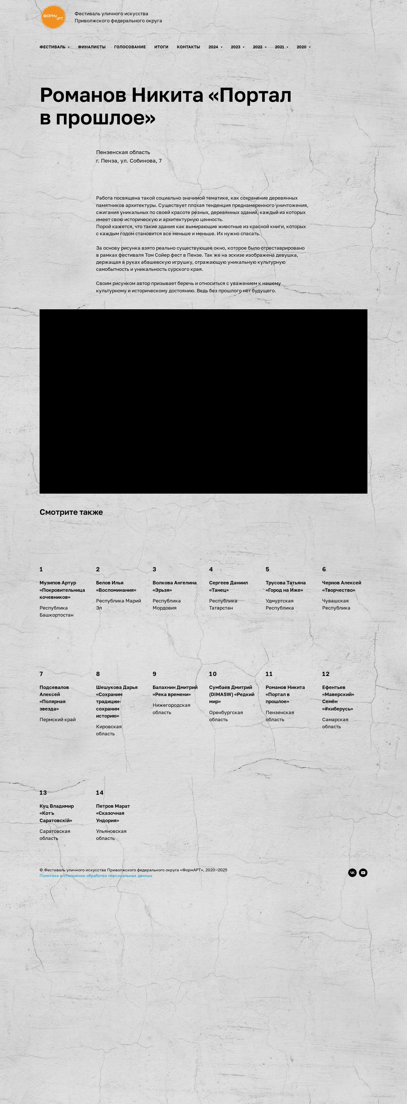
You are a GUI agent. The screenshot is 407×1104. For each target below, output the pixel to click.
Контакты (188, 46)
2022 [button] (258, 46)
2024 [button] (214, 46)
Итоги (161, 46)
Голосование (130, 46)
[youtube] (363, 1088)
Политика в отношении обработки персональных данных (96, 1091)
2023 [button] (236, 46)
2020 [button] (302, 46)
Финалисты (92, 46)
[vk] (352, 1088)
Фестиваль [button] (53, 46)
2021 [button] (280, 46)
